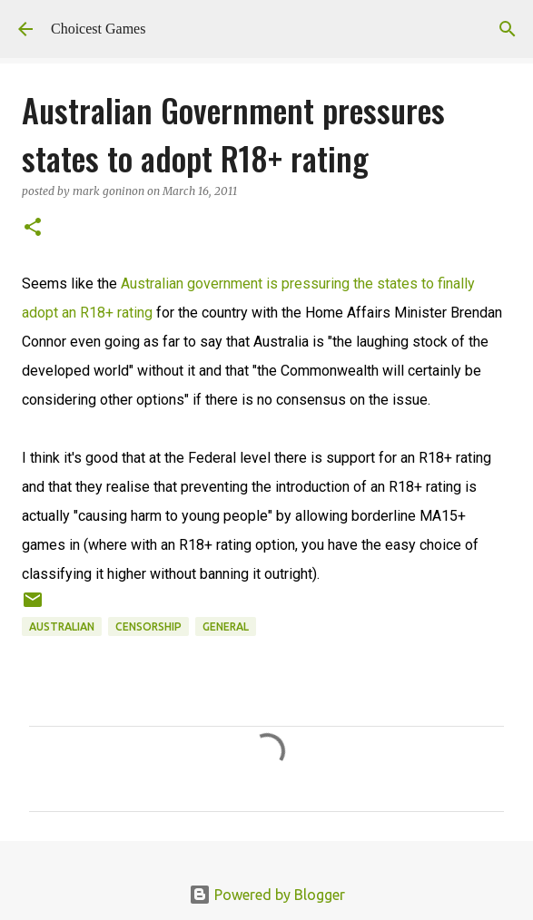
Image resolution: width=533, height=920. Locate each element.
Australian (61, 626)
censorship (148, 626)
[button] (33, 228)
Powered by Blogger (267, 894)
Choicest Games (98, 28)
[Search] (507, 29)
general (225, 626)
